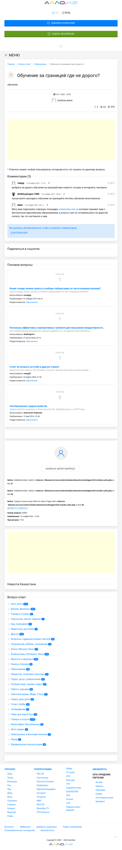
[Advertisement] (61, 139)
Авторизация (18, 233)
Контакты (9, 827)
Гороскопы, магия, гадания (24, 619)
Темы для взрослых (20, 714)
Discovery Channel (45, 781)
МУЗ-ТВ (40, 804)
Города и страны (18, 614)
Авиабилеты (100, 769)
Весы (9, 797)
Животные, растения (20, 629)
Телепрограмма (43, 769)
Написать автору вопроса (60, 469)
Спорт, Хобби (16, 704)
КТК (68, 776)
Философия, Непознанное (23, 724)
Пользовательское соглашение (19, 830)
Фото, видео (15, 729)
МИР (39, 801)
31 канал (70, 772)
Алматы (99, 786)
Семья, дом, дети (18, 699)
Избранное (25, 827)
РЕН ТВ (40, 774)
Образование (32, 302)
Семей (99, 794)
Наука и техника (18, 664)
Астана (69, 799)
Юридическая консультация (24, 744)
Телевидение (16, 709)
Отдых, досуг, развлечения (24, 679)
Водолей (11, 812)
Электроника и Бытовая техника (27, 734)
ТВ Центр (41, 797)
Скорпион (12, 801)
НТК (68, 795)
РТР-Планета (43, 812)
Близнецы (12, 781)
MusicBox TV (43, 808)
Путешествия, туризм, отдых (24, 684)
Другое (13, 634)
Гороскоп (9, 769)
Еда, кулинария (17, 624)
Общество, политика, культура (25, 674)
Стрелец (11, 804)
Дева (9, 793)
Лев (9, 789)
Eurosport (41, 793)
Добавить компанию (61, 23)
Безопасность (47, 830)
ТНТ (68, 784)
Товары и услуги (18, 719)
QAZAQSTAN (72, 791)
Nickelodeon (42, 785)
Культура (70, 780)
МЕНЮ (12, 55)
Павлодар (100, 790)
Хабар (69, 768)
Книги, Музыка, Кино (20, 649)
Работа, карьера (18, 689)
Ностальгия (42, 777)
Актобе (99, 782)
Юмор (12, 739)
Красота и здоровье (20, 659)
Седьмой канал (73, 788)
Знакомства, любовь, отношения (27, 644)
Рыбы (10, 816)
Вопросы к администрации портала (28, 639)
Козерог (11, 808)
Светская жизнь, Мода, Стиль (25, 694)
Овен (9, 774)
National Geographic (46, 789)
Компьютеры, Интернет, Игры (25, 654)
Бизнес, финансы (18, 609)
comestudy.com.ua (68, 209)
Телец (10, 777)
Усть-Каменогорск (104, 797)
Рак (9, 785)
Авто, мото (15, 603)
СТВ (68, 803)
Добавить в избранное (17, 508)
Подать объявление (61, 33)
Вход (65, 12)
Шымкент (100, 801)
